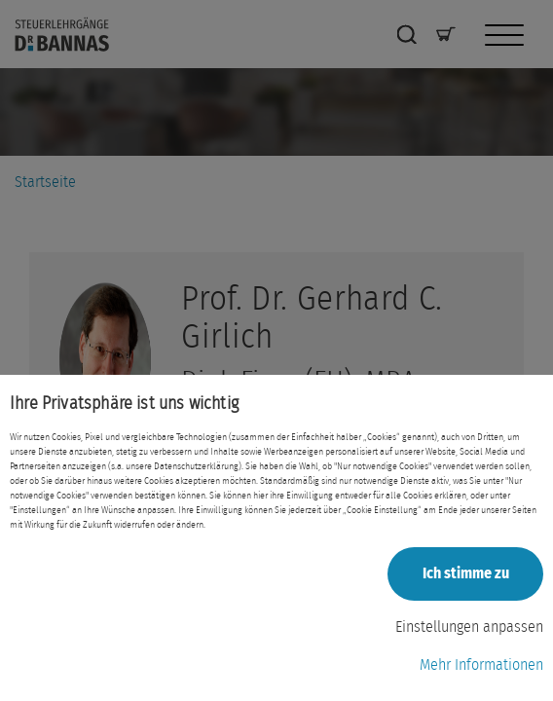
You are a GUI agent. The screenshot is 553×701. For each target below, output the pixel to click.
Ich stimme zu (466, 573)
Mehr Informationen (481, 665)
